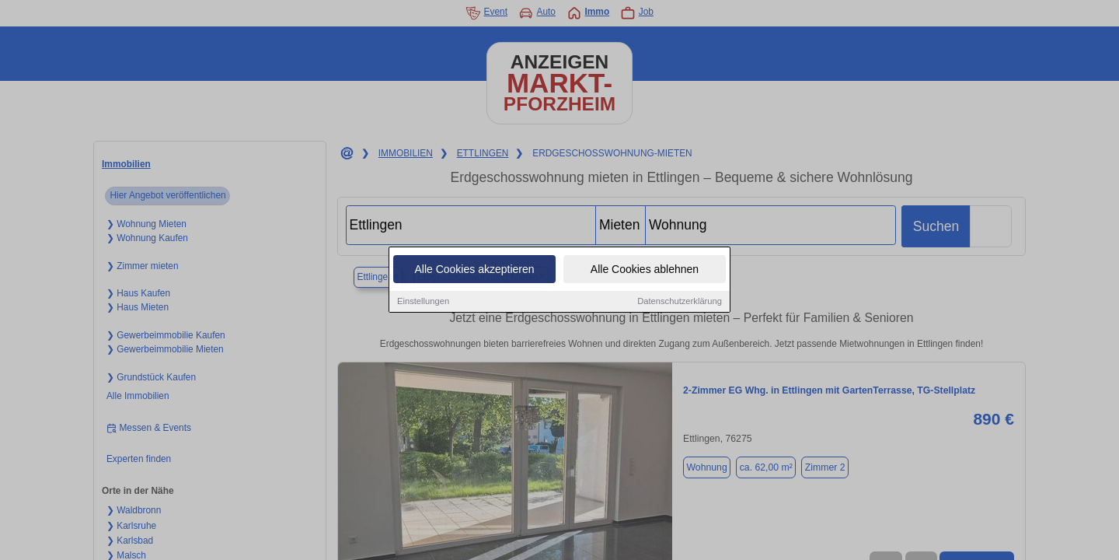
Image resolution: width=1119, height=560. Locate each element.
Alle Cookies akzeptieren (474, 270)
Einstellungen (423, 301)
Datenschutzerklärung (679, 301)
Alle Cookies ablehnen (645, 270)
